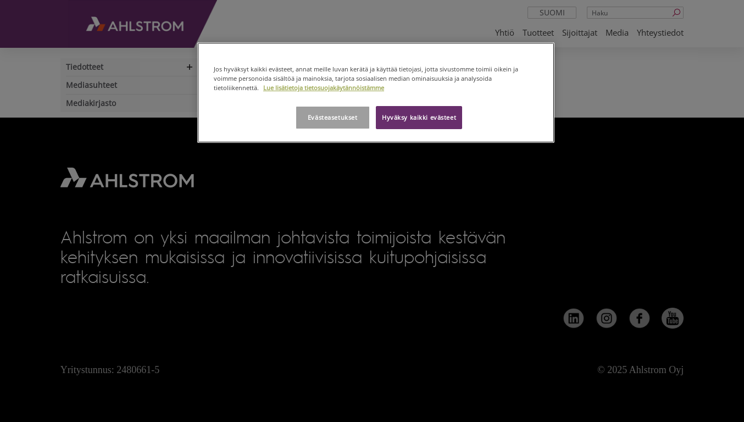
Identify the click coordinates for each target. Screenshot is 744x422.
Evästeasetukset (333, 117)
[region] (375, 92)
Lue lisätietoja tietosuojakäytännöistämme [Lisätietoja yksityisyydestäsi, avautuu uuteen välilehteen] (323, 88)
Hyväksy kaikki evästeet (419, 117)
